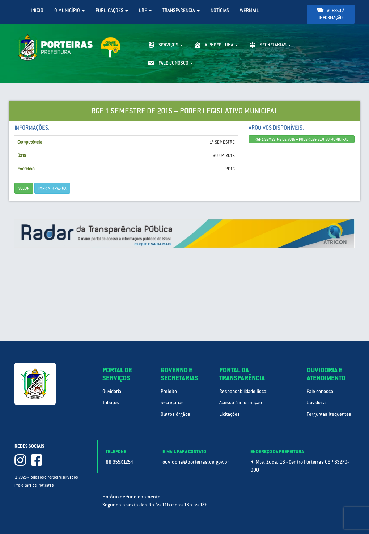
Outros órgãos (175, 414)
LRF (145, 10)
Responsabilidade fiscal (243, 391)
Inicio (37, 10)
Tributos (110, 403)
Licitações (229, 414)
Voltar (23, 188)
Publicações (112, 10)
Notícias (220, 10)
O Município (69, 10)
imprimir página (52, 188)
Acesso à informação (330, 14)
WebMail (249, 10)
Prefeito (169, 391)
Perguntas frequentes (329, 414)
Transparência (181, 10)
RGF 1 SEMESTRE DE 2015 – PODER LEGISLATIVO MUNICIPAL (301, 139)
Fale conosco (320, 391)
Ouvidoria (111, 391)
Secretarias (172, 403)
